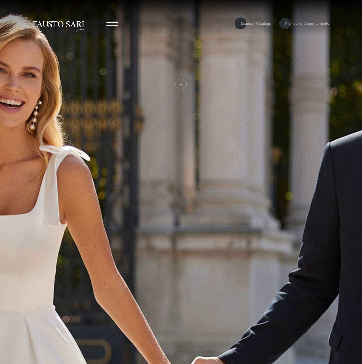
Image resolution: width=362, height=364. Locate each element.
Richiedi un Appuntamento (307, 23)
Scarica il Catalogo (256, 23)
